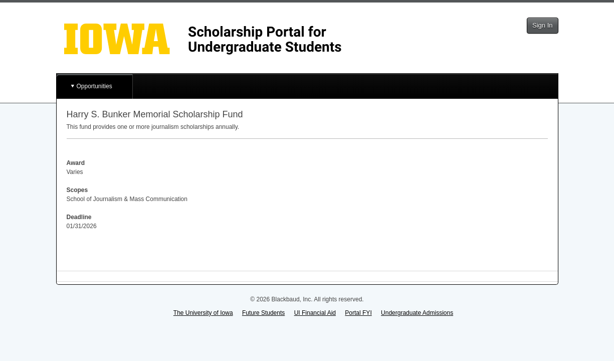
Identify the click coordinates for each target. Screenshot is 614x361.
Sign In (542, 25)
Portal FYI (358, 312)
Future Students (263, 312)
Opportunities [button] (94, 86)
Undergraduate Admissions (417, 312)
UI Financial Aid (315, 312)
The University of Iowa (203, 312)
